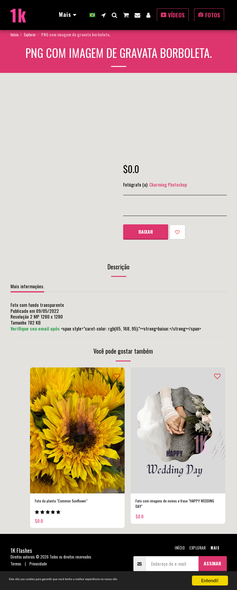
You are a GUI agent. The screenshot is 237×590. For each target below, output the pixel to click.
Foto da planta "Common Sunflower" (67, 501)
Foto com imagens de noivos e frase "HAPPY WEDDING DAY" (175, 505)
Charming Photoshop (168, 184)
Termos (16, 566)
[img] (77, 430)
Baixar (145, 231)
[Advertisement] (118, 118)
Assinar (212, 565)
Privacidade (38, 566)
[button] (103, 15)
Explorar (30, 34)
